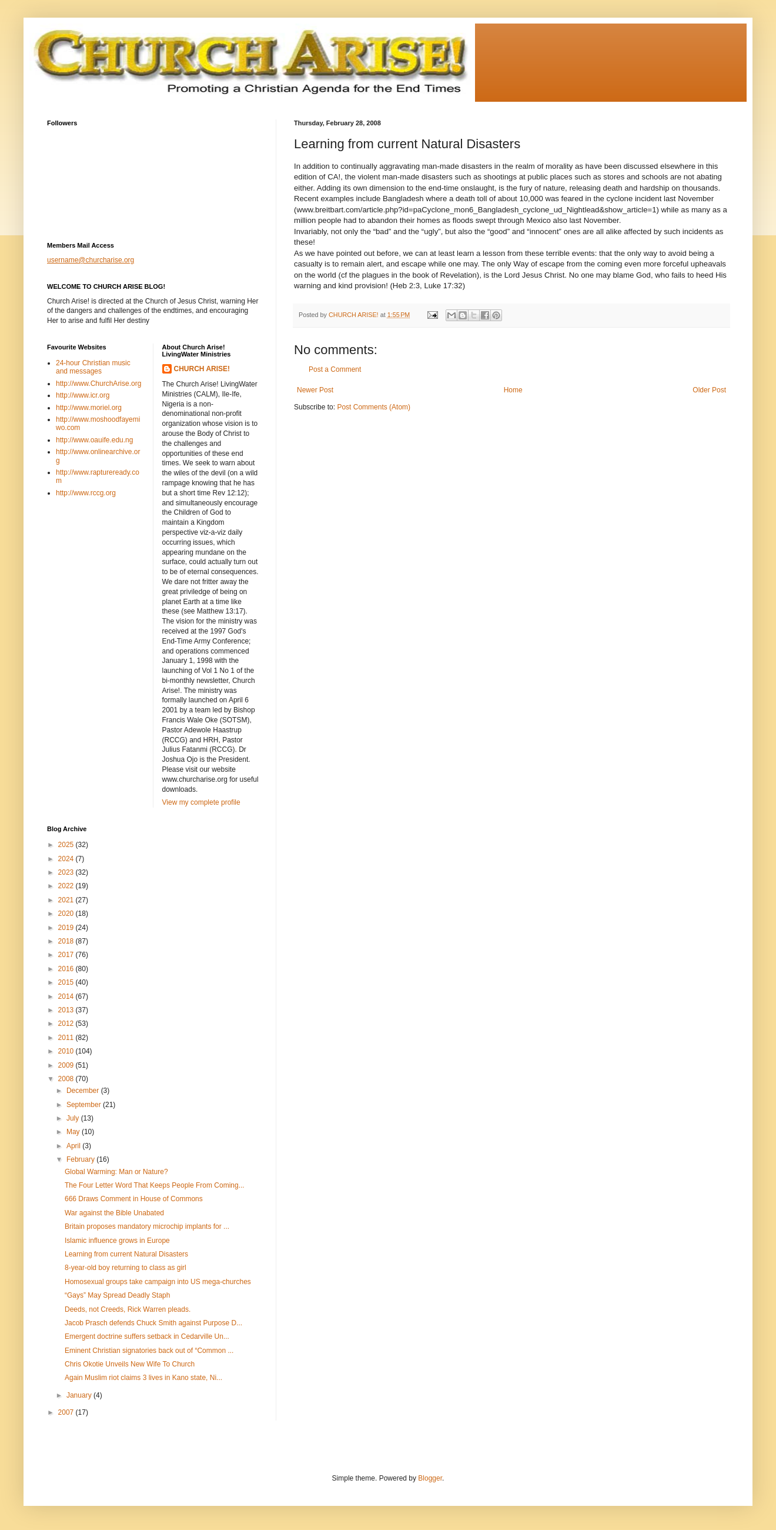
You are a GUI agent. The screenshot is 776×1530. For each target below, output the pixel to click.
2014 (67, 996)
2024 (67, 859)
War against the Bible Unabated (114, 1213)
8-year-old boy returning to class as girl (125, 1268)
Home (513, 390)
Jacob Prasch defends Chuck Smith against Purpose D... (153, 1323)
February (81, 1159)
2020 (67, 913)
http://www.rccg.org (86, 493)
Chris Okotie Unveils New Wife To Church (130, 1364)
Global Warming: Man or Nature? (116, 1172)
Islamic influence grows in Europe (117, 1240)
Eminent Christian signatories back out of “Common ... (149, 1350)
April (74, 1146)
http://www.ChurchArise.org (98, 383)
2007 (67, 1412)
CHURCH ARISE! (202, 369)
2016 (67, 969)
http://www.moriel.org (89, 408)
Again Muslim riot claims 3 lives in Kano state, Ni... (143, 1378)
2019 (67, 928)
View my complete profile (201, 802)
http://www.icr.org (82, 395)
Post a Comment (335, 369)
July (73, 1118)
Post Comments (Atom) (373, 407)
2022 (67, 886)
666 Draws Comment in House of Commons (134, 1199)
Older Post (709, 390)
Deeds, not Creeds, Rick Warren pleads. (127, 1309)
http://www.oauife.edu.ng (94, 440)
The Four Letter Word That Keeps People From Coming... (155, 1185)
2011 (67, 1038)
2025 (67, 845)
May (74, 1132)
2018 (67, 941)
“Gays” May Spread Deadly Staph (117, 1295)
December (83, 1090)
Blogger (430, 1478)
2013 (67, 1010)
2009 (67, 1065)
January (79, 1395)
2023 (67, 872)
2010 (67, 1051)
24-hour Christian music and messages (93, 367)
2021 (67, 900)
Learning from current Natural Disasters (126, 1254)
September (84, 1105)
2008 (67, 1079)
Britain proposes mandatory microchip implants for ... (147, 1226)
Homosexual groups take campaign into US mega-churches (158, 1282)
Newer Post (315, 390)
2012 (67, 1023)
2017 (67, 955)
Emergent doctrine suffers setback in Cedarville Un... (147, 1336)
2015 (67, 982)
